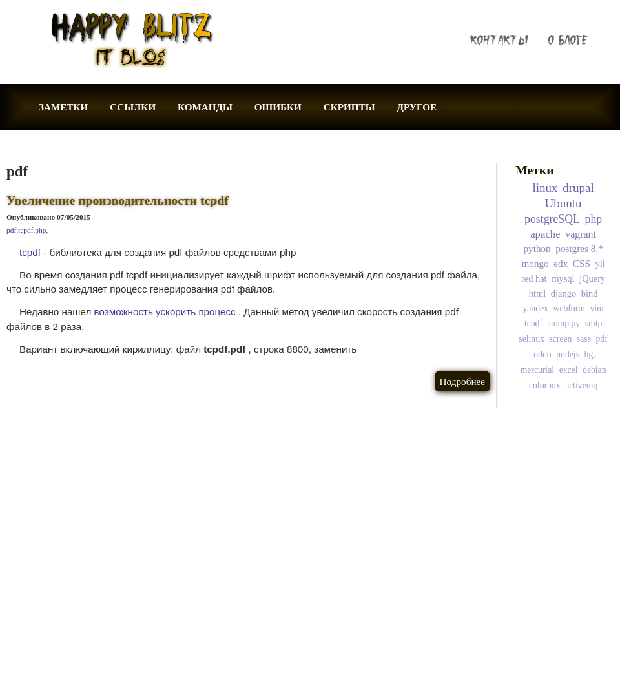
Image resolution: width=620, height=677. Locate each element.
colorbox (545, 385)
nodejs (567, 354)
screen (560, 339)
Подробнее (462, 381)
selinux (531, 339)
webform (569, 308)
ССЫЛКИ (133, 106)
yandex (535, 308)
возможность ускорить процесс (165, 311)
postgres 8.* (579, 248)
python (537, 248)
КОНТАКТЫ (499, 39)
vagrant (580, 234)
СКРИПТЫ (349, 106)
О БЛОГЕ (568, 39)
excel (568, 370)
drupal (578, 187)
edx (560, 263)
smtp (594, 323)
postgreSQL (552, 219)
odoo (542, 354)
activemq (581, 385)
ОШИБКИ (278, 106)
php (40, 230)
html (537, 293)
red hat (534, 278)
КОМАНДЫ (205, 106)
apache (545, 234)
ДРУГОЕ (417, 106)
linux (545, 187)
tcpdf (25, 230)
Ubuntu (563, 203)
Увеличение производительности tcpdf (117, 200)
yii (599, 263)
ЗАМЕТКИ (63, 106)
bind (589, 293)
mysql (563, 278)
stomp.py (564, 323)
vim (596, 308)
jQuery (592, 278)
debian (594, 370)
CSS (581, 263)
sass (584, 339)
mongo (535, 263)
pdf (11, 230)
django (563, 293)
